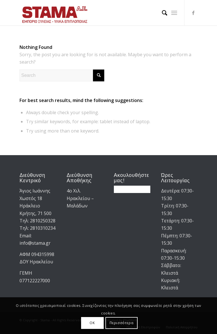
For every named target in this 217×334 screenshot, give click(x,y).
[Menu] (174, 12)
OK (92, 322)
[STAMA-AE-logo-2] (54, 12)
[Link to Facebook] (193, 12)
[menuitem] (161, 12)
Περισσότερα (122, 322)
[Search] (161, 12)
